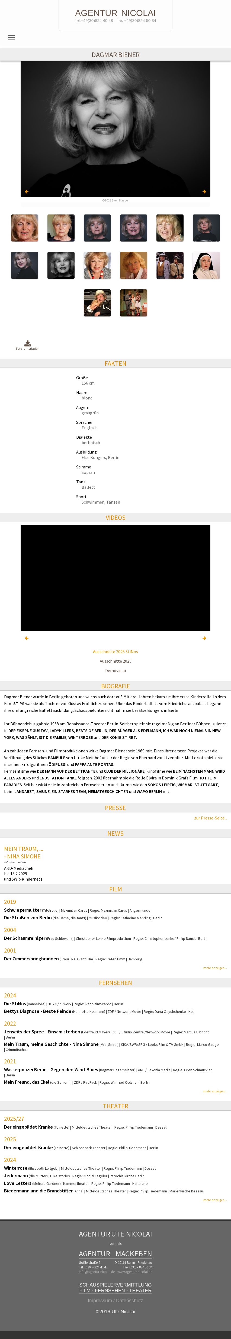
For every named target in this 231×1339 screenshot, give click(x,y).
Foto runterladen (27, 345)
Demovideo (115, 670)
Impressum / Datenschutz (115, 1300)
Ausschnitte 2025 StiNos (115, 651)
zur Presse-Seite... (210, 818)
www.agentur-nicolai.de (134, 1271)
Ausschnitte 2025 (115, 661)
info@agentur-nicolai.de (97, 1271)
